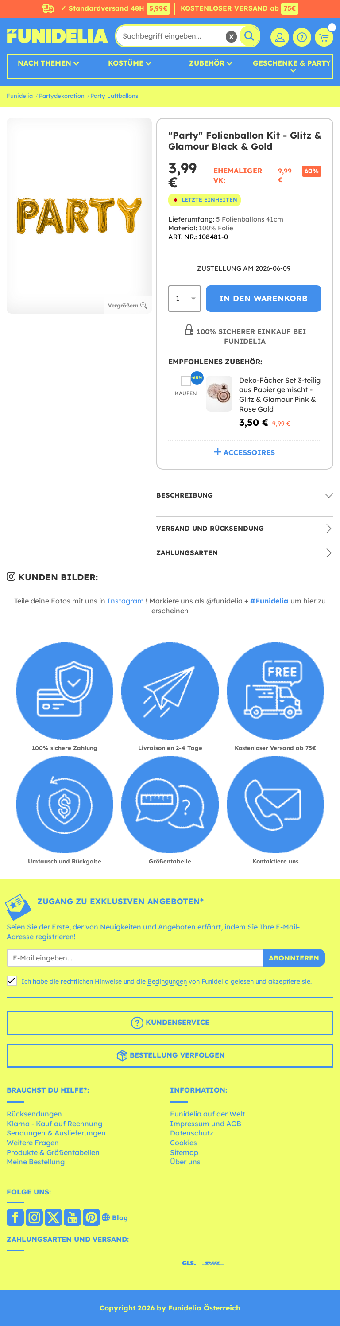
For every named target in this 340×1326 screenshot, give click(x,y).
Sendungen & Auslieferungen (56, 1132)
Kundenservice (170, 1023)
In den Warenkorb (263, 298)
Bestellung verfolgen (170, 1056)
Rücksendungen (34, 1113)
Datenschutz (191, 1132)
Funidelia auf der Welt (207, 1113)
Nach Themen (44, 62)
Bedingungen (167, 981)
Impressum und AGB (205, 1123)
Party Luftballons (114, 95)
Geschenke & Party (292, 63)
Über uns (185, 1161)
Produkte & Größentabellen (53, 1152)
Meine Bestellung (36, 1161)
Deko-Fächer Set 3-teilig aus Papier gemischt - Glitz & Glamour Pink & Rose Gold (280, 394)
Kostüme (125, 62)
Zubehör (206, 62)
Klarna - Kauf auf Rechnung (54, 1123)
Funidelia (20, 95)
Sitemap (184, 1152)
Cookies (183, 1142)
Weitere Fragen (33, 1142)
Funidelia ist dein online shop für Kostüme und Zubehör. (57, 36)
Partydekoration (62, 95)
